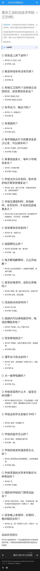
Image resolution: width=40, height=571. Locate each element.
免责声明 (6, 25)
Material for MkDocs (14, 563)
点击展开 (9, 47)
